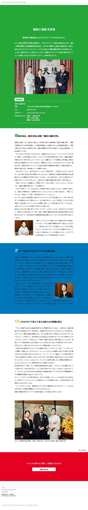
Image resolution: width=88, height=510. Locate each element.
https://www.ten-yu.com (36, 113)
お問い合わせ (44, 469)
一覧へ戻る (81, 6)
